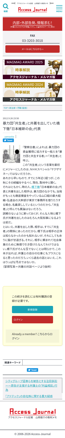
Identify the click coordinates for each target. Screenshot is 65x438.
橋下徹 (36, 187)
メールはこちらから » (32, 49)
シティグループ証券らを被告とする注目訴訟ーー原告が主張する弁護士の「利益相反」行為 (31, 385)
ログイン (18, 319)
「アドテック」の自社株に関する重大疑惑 (29, 396)
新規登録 (32, 309)
